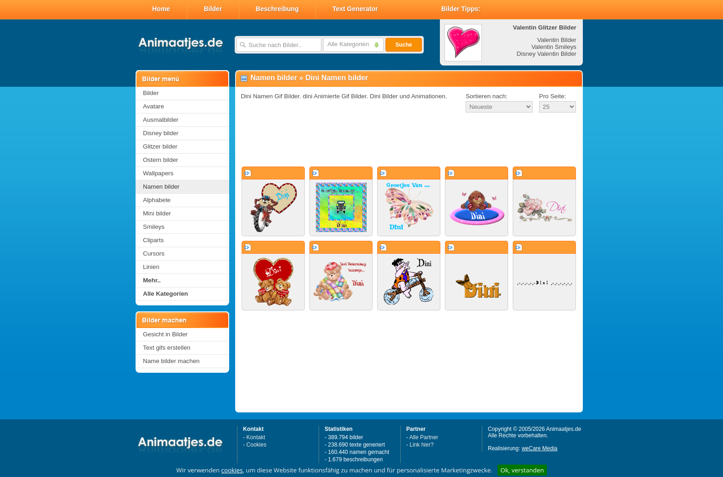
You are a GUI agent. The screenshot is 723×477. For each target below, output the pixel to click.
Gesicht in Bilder (165, 334)
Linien (151, 266)
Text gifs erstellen (166, 347)
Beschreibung (277, 8)
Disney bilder (160, 133)
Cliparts (153, 240)
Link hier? (421, 444)
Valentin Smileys (553, 46)
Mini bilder (157, 213)
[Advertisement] (409, 140)
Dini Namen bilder (336, 78)
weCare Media (539, 448)
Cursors (154, 253)
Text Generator (355, 8)
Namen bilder (161, 186)
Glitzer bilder (160, 146)
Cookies (256, 444)
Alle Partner (424, 437)
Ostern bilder (160, 159)
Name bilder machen (171, 361)
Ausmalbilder (160, 119)
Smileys (154, 226)
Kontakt (255, 437)
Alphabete (157, 200)
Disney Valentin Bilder (546, 53)
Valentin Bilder (556, 39)
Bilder (213, 8)
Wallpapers (158, 173)
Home (161, 8)
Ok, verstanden (522, 470)
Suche (403, 45)
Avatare (153, 106)
